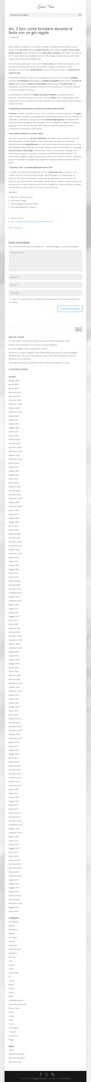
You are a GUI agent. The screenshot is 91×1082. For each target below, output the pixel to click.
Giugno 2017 (14, 797)
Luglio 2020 (13, 655)
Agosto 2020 (14, 652)
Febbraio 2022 (15, 581)
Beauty (11, 925)
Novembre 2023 (15, 498)
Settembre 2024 (15, 459)
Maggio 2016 (14, 848)
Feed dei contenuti (17, 1054)
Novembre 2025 (15, 404)
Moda (11, 984)
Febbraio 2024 (15, 486)
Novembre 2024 (15, 451)
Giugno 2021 (14, 612)
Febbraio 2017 (15, 813)
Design (11, 933)
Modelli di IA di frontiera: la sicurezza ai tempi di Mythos (33, 345)
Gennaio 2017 (14, 817)
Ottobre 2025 (14, 408)
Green (11, 969)
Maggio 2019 (14, 707)
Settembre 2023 (15, 506)
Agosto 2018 (14, 742)
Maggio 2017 (14, 801)
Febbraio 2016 (15, 860)
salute (11, 1012)
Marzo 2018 (14, 762)
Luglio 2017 (13, 793)
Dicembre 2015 (15, 864)
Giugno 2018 (14, 750)
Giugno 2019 (14, 703)
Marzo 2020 (14, 671)
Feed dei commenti (17, 1058)
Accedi (11, 1050)
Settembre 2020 (15, 648)
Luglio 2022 (13, 561)
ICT (10, 977)
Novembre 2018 (15, 730)
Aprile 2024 (13, 479)
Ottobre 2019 (14, 687)
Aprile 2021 (13, 620)
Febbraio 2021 (15, 628)
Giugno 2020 (14, 659)
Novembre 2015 (15, 868)
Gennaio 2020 (14, 679)
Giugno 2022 (14, 565)
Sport (11, 1020)
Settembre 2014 (15, 903)
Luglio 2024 (13, 467)
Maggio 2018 (14, 754)
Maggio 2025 (14, 427)
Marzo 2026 (14, 388)
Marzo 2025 (14, 435)
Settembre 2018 (15, 738)
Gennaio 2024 (14, 490)
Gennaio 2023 (14, 538)
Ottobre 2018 (14, 734)
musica (12, 988)
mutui (11, 992)
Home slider (14, 973)
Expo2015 (13, 953)
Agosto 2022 (14, 557)
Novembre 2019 (15, 683)
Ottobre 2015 (14, 872)
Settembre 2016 (15, 832)
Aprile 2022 (13, 573)
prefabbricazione (16, 1000)
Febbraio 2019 (15, 718)
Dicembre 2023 (15, 494)
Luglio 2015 (13, 880)
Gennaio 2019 (14, 722)
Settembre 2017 (15, 785)
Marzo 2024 (14, 483)
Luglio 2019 (13, 699)
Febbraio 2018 (15, 766)
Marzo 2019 (14, 714)
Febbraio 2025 (15, 439)
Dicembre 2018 (15, 726)
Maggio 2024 (14, 475)
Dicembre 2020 (15, 636)
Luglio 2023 (13, 514)
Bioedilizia (13, 929)
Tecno (11, 1024)
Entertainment (15, 949)
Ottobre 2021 (14, 597)
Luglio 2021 (13, 608)
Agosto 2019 (14, 695)
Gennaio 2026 (14, 396)
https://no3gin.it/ (16, 227)
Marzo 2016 (14, 856)
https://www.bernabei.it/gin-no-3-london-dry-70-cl (31, 221)
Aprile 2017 (13, 805)
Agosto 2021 (14, 604)
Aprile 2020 (13, 667)
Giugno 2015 (14, 883)
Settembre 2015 (15, 876)
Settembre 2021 (15, 600)
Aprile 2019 (13, 711)
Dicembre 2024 (15, 447)
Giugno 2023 (14, 518)
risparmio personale (17, 1004)
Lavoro (11, 980)
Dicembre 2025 (15, 400)
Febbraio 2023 (15, 534)
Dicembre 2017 (15, 773)
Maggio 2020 (14, 663)
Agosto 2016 (14, 836)
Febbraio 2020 (15, 675)
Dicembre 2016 (15, 821)
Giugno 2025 (14, 424)
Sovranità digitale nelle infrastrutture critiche (28, 348)
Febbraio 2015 (15, 895)
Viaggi (11, 1039)
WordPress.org (15, 1062)
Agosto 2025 (14, 416)
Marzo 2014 (14, 911)
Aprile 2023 (13, 526)
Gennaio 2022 (14, 585)
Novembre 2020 (15, 640)
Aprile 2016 (13, 852)
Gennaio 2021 (14, 632)
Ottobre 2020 (14, 644)
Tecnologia (13, 1028)
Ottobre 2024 (14, 455)
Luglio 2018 (13, 746)
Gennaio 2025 (14, 443)
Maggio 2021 (14, 616)
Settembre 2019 (15, 691)
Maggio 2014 (14, 907)
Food (11, 961)
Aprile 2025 (13, 431)
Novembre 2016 (15, 824)
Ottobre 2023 (14, 502)
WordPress (65, 1078)
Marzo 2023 (14, 530)
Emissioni (13, 945)
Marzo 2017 (14, 809)
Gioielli (11, 965)
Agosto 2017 (14, 789)
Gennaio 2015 (14, 899)
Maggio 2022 (14, 569)
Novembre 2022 (15, 545)
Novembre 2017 (15, 777)
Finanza (12, 957)
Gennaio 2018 (14, 769)
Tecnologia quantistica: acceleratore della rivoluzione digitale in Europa (39, 363)
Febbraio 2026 (15, 392)
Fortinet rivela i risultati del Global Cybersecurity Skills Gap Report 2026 (39, 341)
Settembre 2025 (15, 412)
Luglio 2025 (13, 420)
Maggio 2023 (14, 522)
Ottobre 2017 (14, 781)
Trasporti (12, 1032)
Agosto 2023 (14, 510)
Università (13, 1036)
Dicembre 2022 (15, 541)
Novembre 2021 (15, 593)
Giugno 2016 (14, 844)
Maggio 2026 (14, 380)
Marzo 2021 (14, 624)
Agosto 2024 (14, 463)
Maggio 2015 (14, 887)
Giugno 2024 (14, 471)
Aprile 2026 (13, 384)
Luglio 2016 (13, 840)
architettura (14, 922)
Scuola (11, 1016)
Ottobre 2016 (14, 828)
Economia (13, 937)
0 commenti (14, 37)
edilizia (12, 941)
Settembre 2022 (15, 553)
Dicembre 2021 (15, 589)
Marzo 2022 (14, 577)
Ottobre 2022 (14, 549)
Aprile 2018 (13, 758)
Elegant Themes (40, 1078)
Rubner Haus (14, 1008)
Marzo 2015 (14, 891)
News (11, 996)
